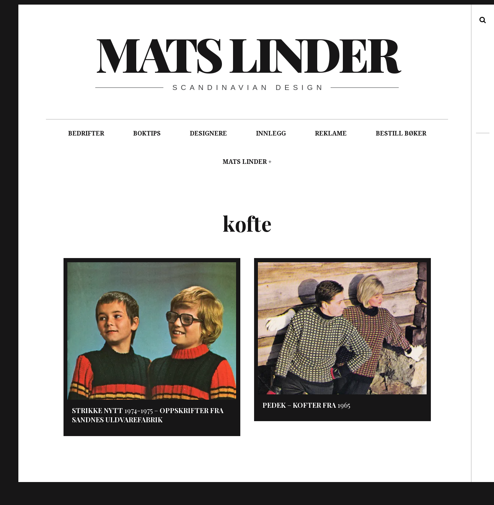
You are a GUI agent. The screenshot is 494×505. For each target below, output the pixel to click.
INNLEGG (271, 133)
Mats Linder (246, 53)
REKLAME (331, 133)
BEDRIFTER (86, 133)
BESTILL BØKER (401, 133)
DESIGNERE (208, 133)
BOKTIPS (147, 133)
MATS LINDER (245, 161)
